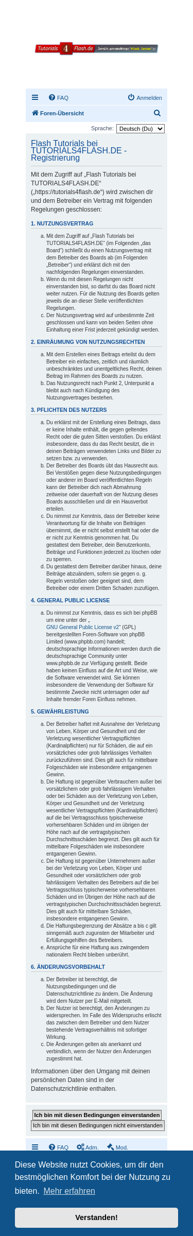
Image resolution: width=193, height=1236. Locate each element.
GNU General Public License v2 (82, 627)
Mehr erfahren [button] (69, 1191)
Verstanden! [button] (96, 1217)
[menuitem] (58, 98)
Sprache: (102, 128)
